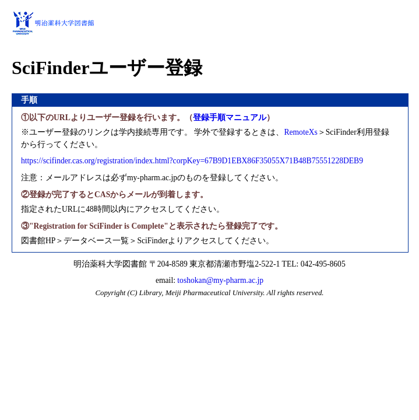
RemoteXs (300, 132)
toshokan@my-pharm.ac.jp (220, 280)
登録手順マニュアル (229, 117)
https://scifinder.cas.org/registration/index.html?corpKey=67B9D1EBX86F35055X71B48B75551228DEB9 (192, 160)
